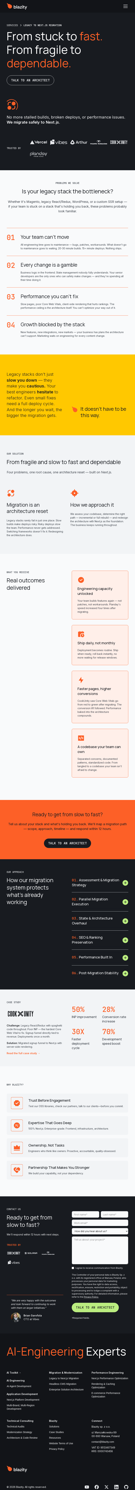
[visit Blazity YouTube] (87, 1487)
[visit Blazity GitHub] (126, 1487)
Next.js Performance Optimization (110, 1378)
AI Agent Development (19, 1386)
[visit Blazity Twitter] (106, 1487)
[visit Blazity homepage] (17, 6)
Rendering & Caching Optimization (103, 1386)
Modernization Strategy (19, 1432)
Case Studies (56, 1432)
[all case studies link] (12, 25)
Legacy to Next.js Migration (64, 1378)
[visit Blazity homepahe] (17, 1469)
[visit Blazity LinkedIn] (116, 1487)
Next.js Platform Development (23, 1399)
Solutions (54, 1426)
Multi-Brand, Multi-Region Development (20, 1407)
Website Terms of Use (61, 1443)
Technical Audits (15, 1426)
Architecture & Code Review (22, 1437)
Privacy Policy (56, 1449)
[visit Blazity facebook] (97, 1487)
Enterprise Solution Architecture (66, 1389)
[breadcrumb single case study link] (43, 25)
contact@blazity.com (103, 1441)
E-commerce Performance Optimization (106, 1395)
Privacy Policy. (91, 1297)
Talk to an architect (30, 80)
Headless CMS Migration (62, 1384)
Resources (55, 1437)
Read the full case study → (23, 1053)
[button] (124, 6)
